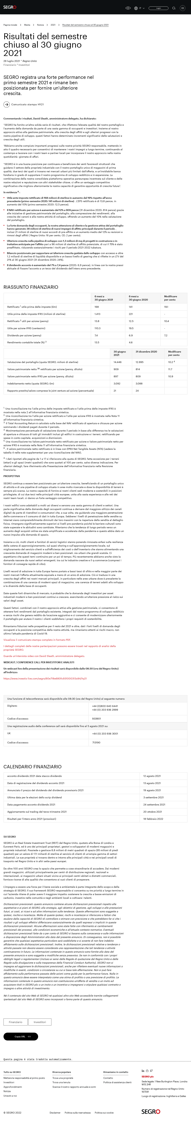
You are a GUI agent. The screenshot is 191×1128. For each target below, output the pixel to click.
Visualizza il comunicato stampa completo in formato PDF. (37, 639)
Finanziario (15, 1022)
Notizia (40, 25)
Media (27, 25)
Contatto (108, 1078)
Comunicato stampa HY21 (27, 104)
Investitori (40, 1022)
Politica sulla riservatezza (78, 1112)
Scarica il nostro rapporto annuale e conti (74, 1086)
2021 (53, 25)
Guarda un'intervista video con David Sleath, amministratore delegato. (44, 655)
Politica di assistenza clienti (117, 1082)
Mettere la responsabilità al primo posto (24, 1078)
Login (158, 8)
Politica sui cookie (104, 1112)
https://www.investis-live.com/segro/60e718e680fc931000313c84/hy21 (45, 678)
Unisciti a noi (10, 1095)
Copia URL (20, 1036)
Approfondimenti (12, 1086)
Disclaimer (55, 1112)
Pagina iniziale (10, 25)
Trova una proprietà (62, 1078)
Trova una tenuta (61, 1082)
